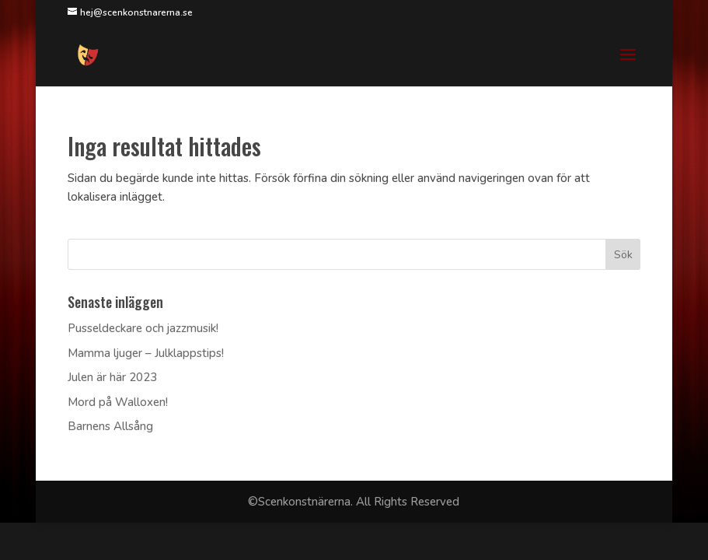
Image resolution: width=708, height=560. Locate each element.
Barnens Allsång (110, 426)
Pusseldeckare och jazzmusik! (143, 328)
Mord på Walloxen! (118, 402)
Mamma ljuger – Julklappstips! (146, 353)
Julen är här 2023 (112, 377)
